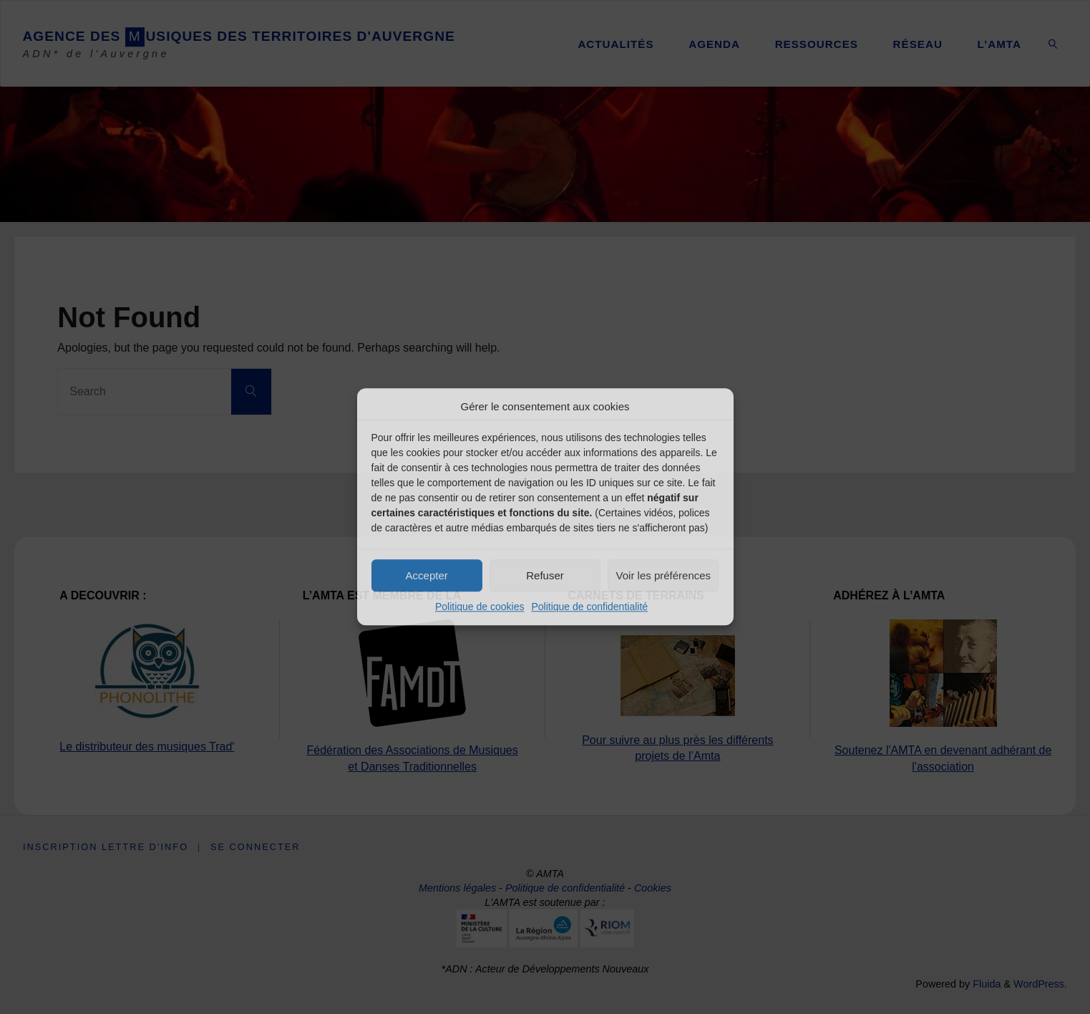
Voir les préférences (663, 575)
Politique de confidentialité (589, 606)
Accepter (427, 575)
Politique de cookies (480, 606)
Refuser (545, 575)
